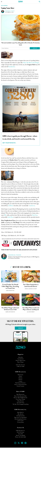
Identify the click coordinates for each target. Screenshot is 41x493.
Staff (35, 288)
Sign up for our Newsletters (20, 417)
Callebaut (10, 206)
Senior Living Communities (20, 384)
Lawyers (20, 381)
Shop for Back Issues (20, 360)
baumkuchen (11, 67)
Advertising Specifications (20, 419)
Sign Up (35, 48)
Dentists (20, 378)
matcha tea (32, 206)
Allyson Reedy (31, 312)
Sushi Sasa (34, 215)
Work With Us (20, 412)
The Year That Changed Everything (20, 404)
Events (20, 376)
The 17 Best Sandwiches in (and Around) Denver (30, 285)
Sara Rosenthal (10, 290)
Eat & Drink (4, 5)
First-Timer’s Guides (20, 399)
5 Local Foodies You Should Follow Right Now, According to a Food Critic (10, 286)
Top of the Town (20, 402)
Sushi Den (10, 217)
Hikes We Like (20, 401)
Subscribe (20, 357)
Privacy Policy (20, 422)
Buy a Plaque (21, 362)
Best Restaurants (20, 394)
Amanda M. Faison (10, 11)
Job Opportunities (20, 415)
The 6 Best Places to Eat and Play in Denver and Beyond (30, 309)
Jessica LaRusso (29, 288)
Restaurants (20, 374)
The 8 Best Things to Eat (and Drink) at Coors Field (10, 309)
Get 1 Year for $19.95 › (9, 143)
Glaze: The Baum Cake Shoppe (31, 63)
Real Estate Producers (20, 383)
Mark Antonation (10, 312)
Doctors (20, 379)
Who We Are (20, 414)
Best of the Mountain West (20, 396)
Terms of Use (20, 420)
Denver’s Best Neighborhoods (20, 397)
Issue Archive (20, 359)
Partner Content (20, 386)
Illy (5, 215)
